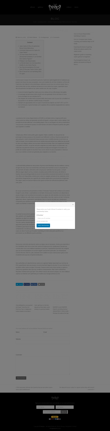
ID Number (40, 215)
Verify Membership (43, 225)
